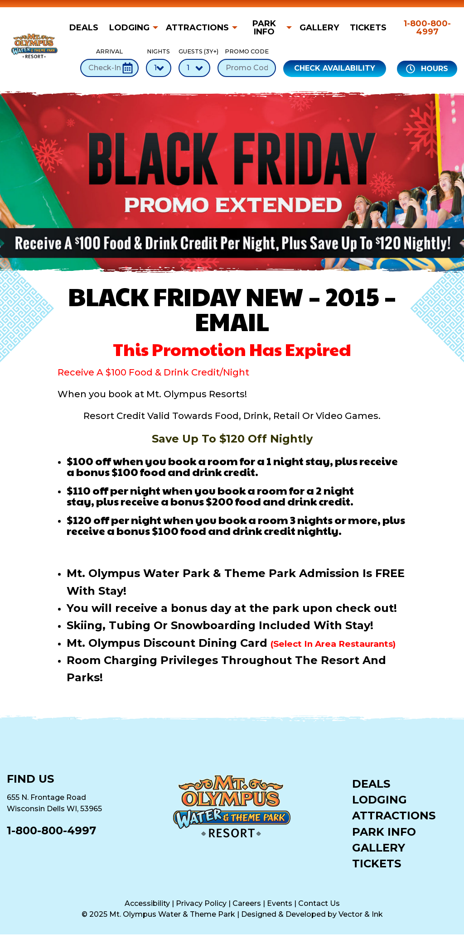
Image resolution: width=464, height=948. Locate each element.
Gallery (319, 28)
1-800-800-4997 (427, 28)
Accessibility (147, 903)
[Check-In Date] (109, 68)
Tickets (368, 28)
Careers (246, 903)
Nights (158, 62)
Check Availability (334, 68)
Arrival (109, 62)
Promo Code (247, 62)
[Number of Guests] (194, 68)
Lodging (129, 28)
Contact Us (319, 903)
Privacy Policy (201, 903)
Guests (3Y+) (194, 62)
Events (279, 903)
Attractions (197, 28)
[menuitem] (86, 27)
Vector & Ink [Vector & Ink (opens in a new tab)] (360, 914)
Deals (83, 28)
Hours (427, 68)
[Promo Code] (247, 68)
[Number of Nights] (158, 68)
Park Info (264, 28)
